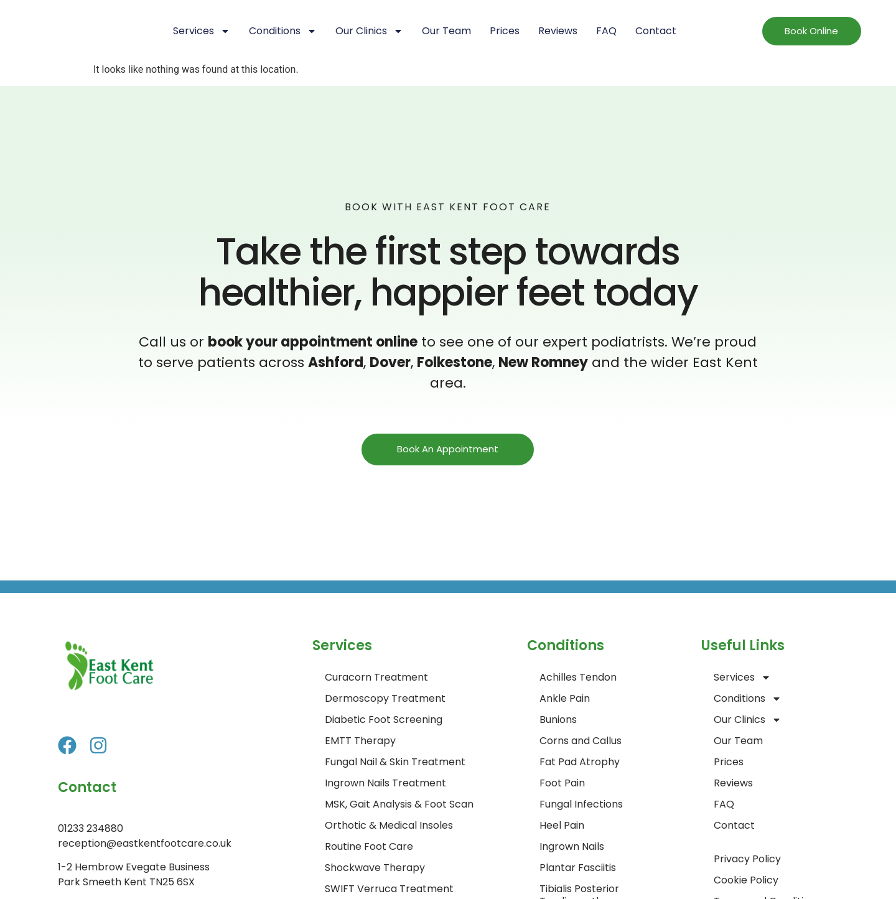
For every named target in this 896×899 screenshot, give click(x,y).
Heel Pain (561, 825)
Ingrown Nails (571, 846)
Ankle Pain (564, 698)
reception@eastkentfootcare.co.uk (144, 843)
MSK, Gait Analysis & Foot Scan (399, 804)
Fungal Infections (581, 804)
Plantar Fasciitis (577, 867)
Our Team (446, 31)
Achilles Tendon (578, 677)
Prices (505, 31)
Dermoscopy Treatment (385, 698)
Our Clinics (369, 31)
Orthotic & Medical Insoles (389, 825)
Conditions (283, 31)
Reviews (557, 31)
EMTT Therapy (360, 741)
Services (201, 31)
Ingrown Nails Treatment (385, 783)
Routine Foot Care (369, 846)
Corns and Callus (580, 741)
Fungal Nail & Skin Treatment (395, 762)
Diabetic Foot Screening (383, 719)
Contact (655, 31)
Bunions (558, 719)
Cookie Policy (746, 880)
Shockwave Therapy (375, 867)
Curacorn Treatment (376, 677)
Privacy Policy (747, 859)
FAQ (606, 31)
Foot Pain (562, 783)
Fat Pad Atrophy (579, 762)
